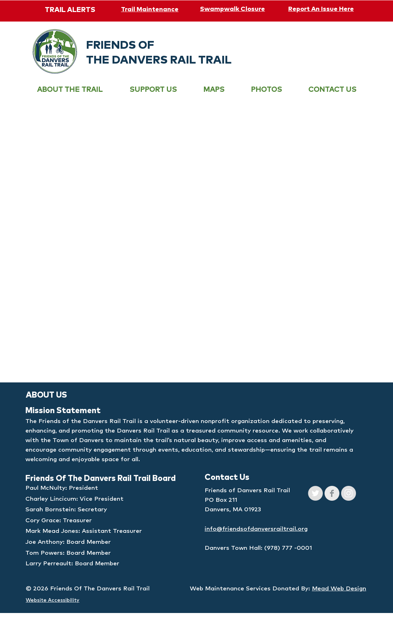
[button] (70, 89)
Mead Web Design (339, 589)
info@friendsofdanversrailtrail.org (256, 529)
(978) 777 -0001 (288, 548)
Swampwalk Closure (232, 9)
